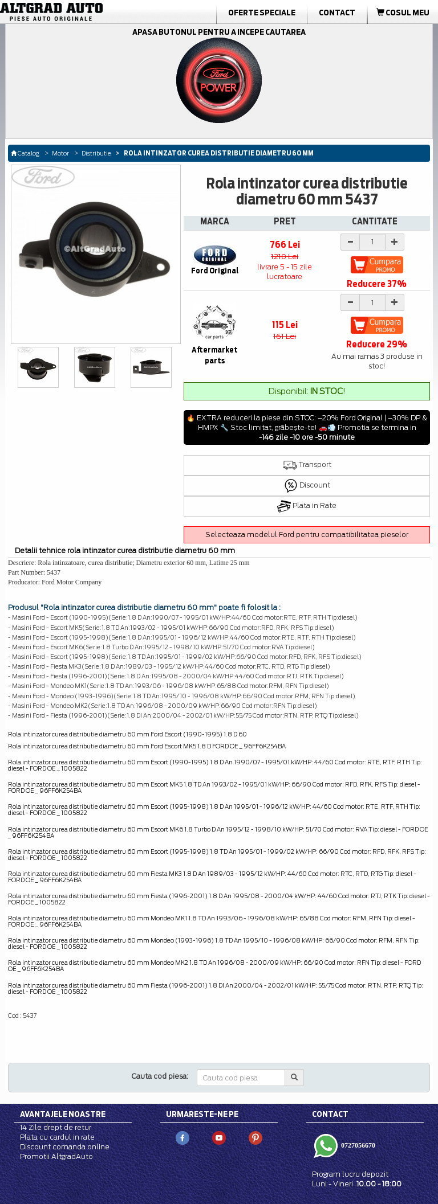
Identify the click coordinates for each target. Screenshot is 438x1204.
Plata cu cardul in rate (57, 1137)
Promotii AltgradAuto (56, 1156)
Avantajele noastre (63, 1114)
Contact (337, 12)
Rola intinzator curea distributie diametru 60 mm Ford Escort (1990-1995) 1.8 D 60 (127, 734)
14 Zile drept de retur (55, 1127)
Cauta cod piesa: (160, 1076)
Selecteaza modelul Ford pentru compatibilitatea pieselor (306, 534)
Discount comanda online (65, 1146)
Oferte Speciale (261, 12)
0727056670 (357, 1145)
